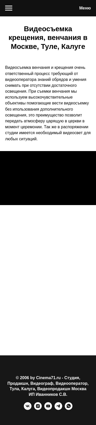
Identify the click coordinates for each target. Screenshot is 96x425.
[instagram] (38, 408)
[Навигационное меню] (8, 8)
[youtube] (48, 408)
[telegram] (58, 408)
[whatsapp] (68, 408)
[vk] (27, 408)
